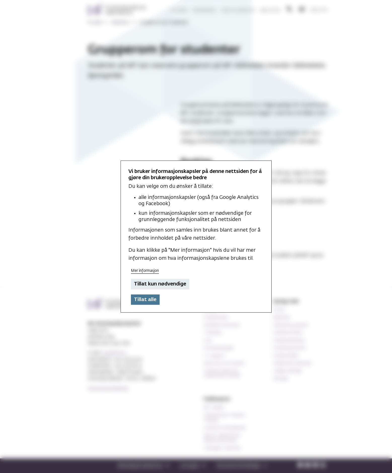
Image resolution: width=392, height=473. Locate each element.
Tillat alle (145, 299)
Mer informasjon (145, 270)
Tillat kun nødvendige (160, 283)
